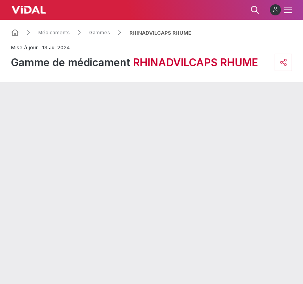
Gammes (99, 33)
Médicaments (54, 33)
